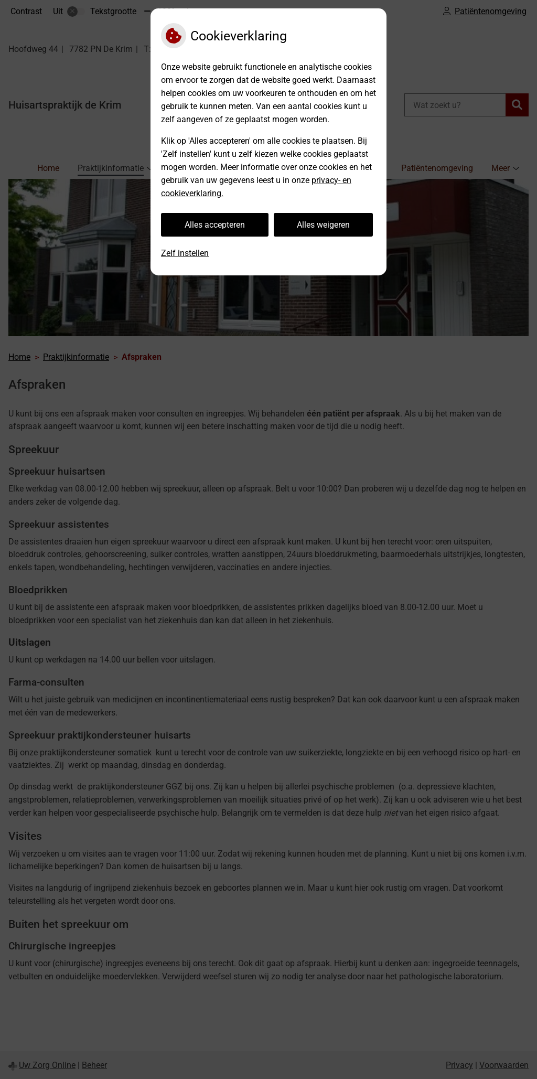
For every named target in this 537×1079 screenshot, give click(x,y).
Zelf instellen (185, 253)
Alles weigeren (323, 225)
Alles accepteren (215, 225)
